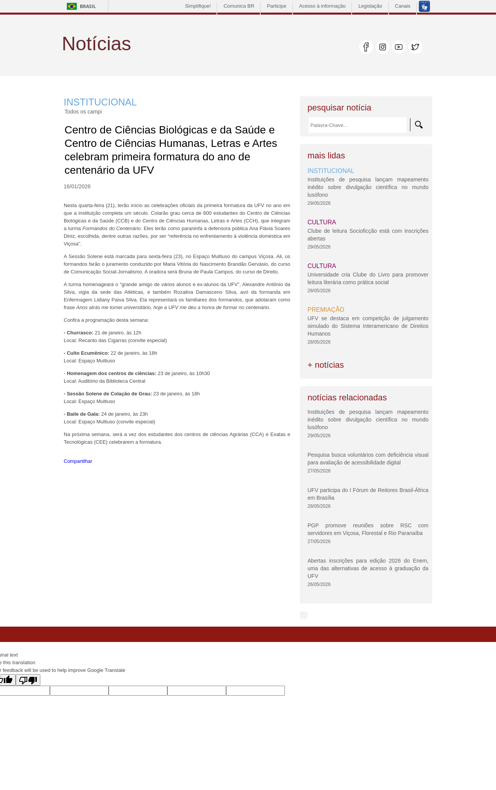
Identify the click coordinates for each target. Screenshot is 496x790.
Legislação (370, 6)
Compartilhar (78, 461)
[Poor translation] (28, 680)
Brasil (88, 6)
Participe (276, 6)
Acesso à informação (322, 6)
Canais (402, 6)
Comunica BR (238, 6)
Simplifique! (198, 6)
